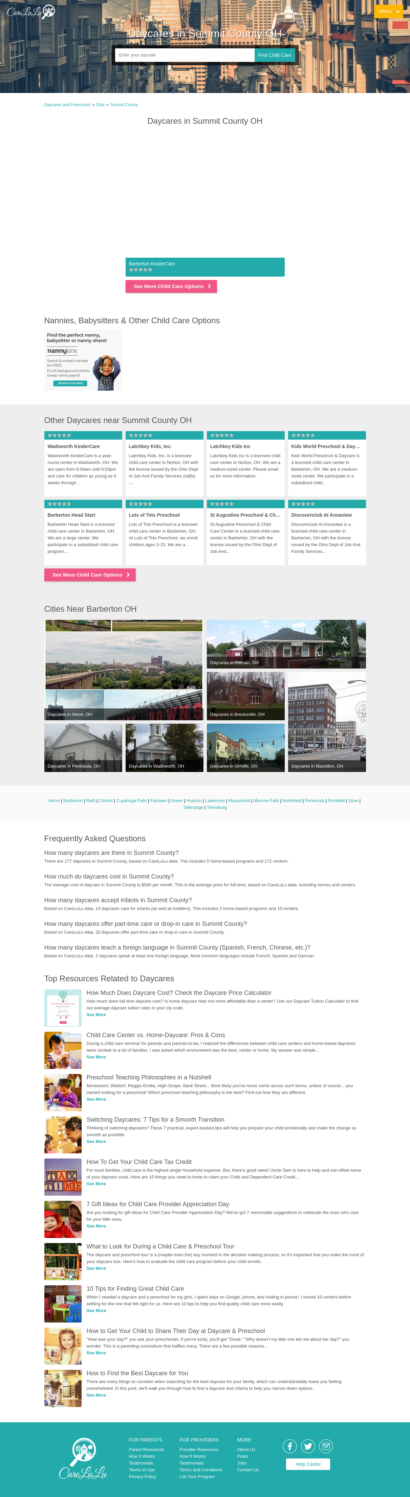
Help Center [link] (308, 1464)
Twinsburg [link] (217, 807)
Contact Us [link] (248, 1469)
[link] (30, 11)
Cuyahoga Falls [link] (131, 800)
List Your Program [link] (196, 1476)
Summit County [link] (124, 104)
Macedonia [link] (239, 800)
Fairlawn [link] (158, 800)
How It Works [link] (142, 1456)
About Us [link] (246, 1449)
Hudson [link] (194, 800)
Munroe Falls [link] (266, 800)
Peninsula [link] (314, 800)
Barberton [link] (73, 800)
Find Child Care (274, 55)
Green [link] (177, 800)
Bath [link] (90, 800)
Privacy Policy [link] (142, 1476)
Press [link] (242, 1456)
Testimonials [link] (141, 1463)
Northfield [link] (292, 800)
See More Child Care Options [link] (173, 286)
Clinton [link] (105, 800)
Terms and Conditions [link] (200, 1469)
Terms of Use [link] (142, 1469)
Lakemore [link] (215, 800)
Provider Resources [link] (198, 1449)
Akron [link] (54, 800)
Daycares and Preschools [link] (67, 104)
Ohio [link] (100, 104)
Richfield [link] (336, 800)
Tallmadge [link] (193, 807)
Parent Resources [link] (146, 1449)
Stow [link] (353, 800)
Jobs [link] (241, 1463)
